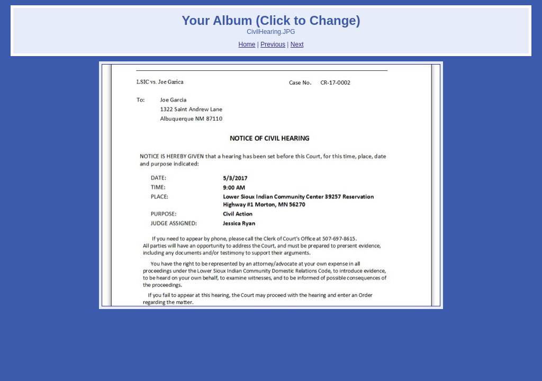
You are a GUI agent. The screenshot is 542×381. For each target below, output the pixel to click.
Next (297, 44)
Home (247, 44)
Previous (272, 44)
